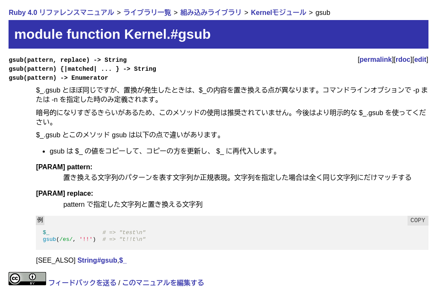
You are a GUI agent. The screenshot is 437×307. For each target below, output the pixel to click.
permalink (376, 59)
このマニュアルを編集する (163, 283)
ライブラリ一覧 (147, 12)
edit (420, 59)
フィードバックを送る (82, 283)
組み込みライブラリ (211, 12)
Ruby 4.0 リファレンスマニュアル (61, 12)
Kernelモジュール (278, 12)
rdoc (403, 59)
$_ (123, 260)
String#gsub (97, 260)
